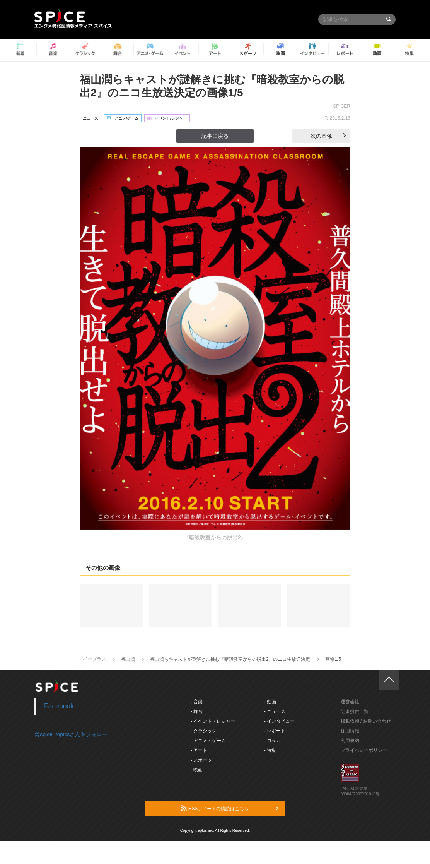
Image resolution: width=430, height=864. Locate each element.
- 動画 (270, 702)
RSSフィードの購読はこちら (229, 808)
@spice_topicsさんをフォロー (71, 734)
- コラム (272, 740)
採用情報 (350, 731)
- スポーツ (201, 760)
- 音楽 (197, 702)
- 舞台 (197, 711)
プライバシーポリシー (364, 750)
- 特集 (270, 750)
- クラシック (204, 731)
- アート (199, 750)
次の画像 (328, 136)
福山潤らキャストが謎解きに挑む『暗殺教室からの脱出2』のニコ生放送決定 (230, 659)
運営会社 (350, 702)
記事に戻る (215, 136)
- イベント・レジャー (213, 721)
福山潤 (128, 659)
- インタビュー (279, 721)
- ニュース (274, 711)
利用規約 (350, 740)
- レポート (274, 731)
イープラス (94, 659)
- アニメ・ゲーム (208, 740)
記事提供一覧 (355, 711)
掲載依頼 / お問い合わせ (366, 721)
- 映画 (197, 770)
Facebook (59, 706)
